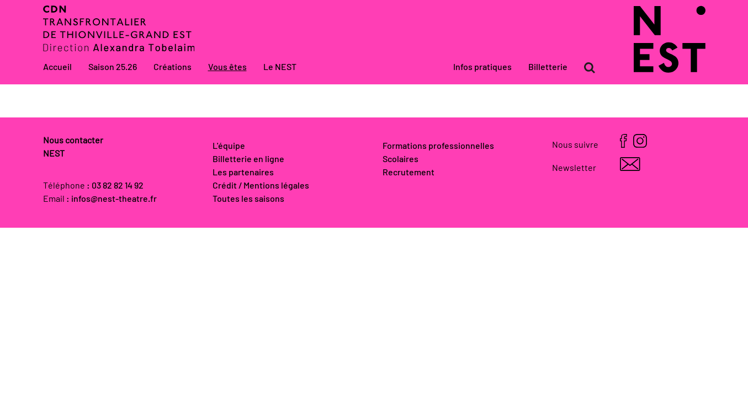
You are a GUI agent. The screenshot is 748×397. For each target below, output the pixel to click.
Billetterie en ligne (248, 159)
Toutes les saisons (248, 199)
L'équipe (229, 146)
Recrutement (408, 172)
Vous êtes (227, 67)
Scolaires (400, 159)
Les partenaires (243, 172)
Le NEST (279, 67)
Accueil (57, 67)
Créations (172, 67)
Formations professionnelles (438, 146)
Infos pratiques (482, 67)
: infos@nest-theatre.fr (111, 199)
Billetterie (547, 67)
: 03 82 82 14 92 (115, 185)
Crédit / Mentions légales (261, 185)
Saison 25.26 (112, 67)
